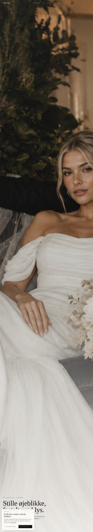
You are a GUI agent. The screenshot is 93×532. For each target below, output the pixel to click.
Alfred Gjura (6, 3)
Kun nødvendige (10, 527)
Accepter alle (25, 527)
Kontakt (58, 2)
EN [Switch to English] (89, 2)
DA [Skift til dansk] (85, 2)
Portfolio (36, 2)
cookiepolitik (13, 523)
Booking (50, 2)
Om (43, 2)
